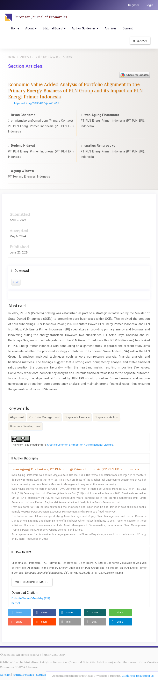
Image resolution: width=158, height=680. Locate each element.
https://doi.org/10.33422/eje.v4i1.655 (36, 103)
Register (133, 5)
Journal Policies (23, 675)
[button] (19, 612)
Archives (110, 28)
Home (15, 28)
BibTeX (16, 603)
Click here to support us (138, 676)
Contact (5, 675)
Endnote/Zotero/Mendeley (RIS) (31, 598)
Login (149, 5)
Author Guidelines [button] (85, 28)
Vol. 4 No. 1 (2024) (47, 56)
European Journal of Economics (42, 17)
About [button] (31, 28)
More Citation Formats (32, 582)
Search (140, 40)
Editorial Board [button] (54, 28)
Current (128, 28)
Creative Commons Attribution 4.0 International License (80, 444)
